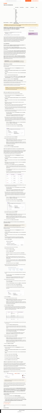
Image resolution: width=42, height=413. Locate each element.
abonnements (12, 32)
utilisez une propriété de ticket (15, 47)
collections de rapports (6, 394)
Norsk (15, 18)
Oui (5, 403)
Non (8, 403)
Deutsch (16, 10)
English (16, 21)
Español (16, 9)
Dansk (15, 17)
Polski (15, 14)
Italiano (16, 13)
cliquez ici (20, 25)
